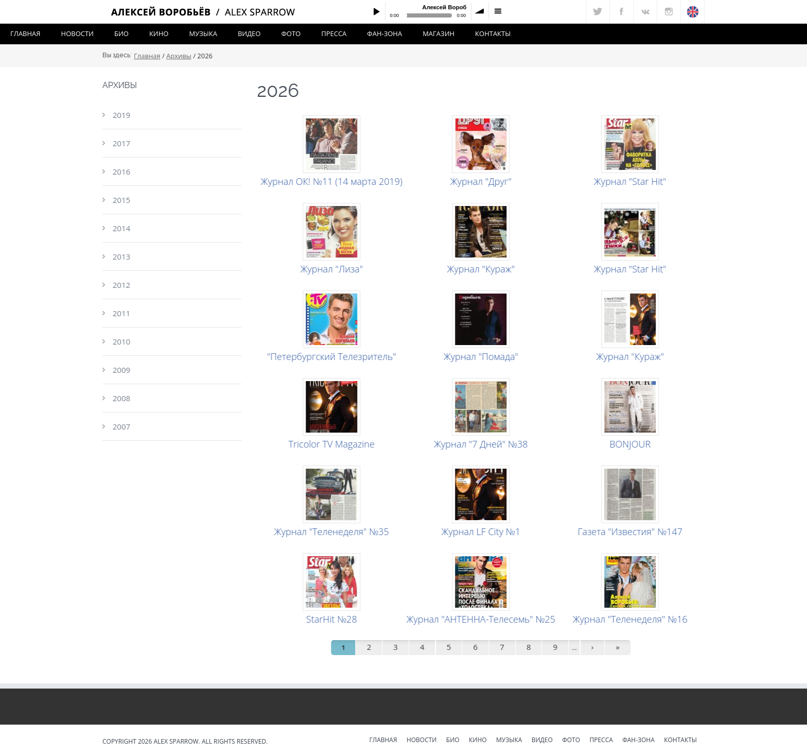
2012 (120, 285)
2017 (120, 143)
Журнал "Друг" (482, 181)
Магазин (438, 33)
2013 (120, 256)
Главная (25, 33)
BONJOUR (631, 444)
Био (121, 33)
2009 (120, 370)
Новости (77, 33)
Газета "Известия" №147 (631, 531)
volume (480, 11)
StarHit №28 (333, 619)
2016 (120, 171)
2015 (120, 200)
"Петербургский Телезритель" (333, 356)
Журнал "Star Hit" (631, 181)
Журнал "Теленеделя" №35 (333, 531)
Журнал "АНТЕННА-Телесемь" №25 (482, 619)
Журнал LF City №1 (482, 531)
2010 (120, 341)
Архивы (178, 57)
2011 (120, 313)
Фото (291, 33)
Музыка (203, 33)
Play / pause (376, 11)
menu (497, 11)
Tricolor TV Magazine (333, 444)
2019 (120, 115)
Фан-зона (384, 33)
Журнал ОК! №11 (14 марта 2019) (333, 181)
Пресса (333, 33)
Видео (249, 33)
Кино (159, 33)
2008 (120, 398)
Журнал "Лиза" (333, 269)
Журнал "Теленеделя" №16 (631, 619)
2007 (120, 426)
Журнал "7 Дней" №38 (482, 444)
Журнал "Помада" (482, 356)
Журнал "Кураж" (482, 269)
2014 (120, 228)
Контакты (493, 33)
